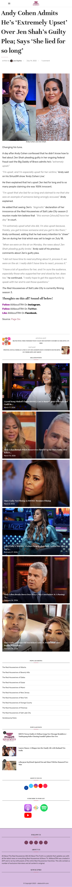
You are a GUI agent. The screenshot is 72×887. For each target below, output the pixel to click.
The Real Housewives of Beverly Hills (16, 672)
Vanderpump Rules (9, 718)
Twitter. (32, 308)
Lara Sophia (16, 61)
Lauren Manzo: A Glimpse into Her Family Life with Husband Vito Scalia (42, 749)
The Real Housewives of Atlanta (14, 667)
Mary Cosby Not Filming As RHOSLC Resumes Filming (27, 501)
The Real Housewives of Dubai (13, 683)
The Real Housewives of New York (15, 698)
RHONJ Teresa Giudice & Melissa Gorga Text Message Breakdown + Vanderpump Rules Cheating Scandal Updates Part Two (43, 735)
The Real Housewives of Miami (13, 688)
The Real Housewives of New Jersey (15, 693)
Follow (6, 304)
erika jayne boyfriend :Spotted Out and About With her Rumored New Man (43, 763)
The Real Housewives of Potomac (14, 708)
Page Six (15, 319)
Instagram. (34, 304)
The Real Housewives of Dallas (13, 677)
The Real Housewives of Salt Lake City (16, 713)
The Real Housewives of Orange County (17, 703)
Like (4, 313)
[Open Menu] (9, 3)
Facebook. (31, 313)
